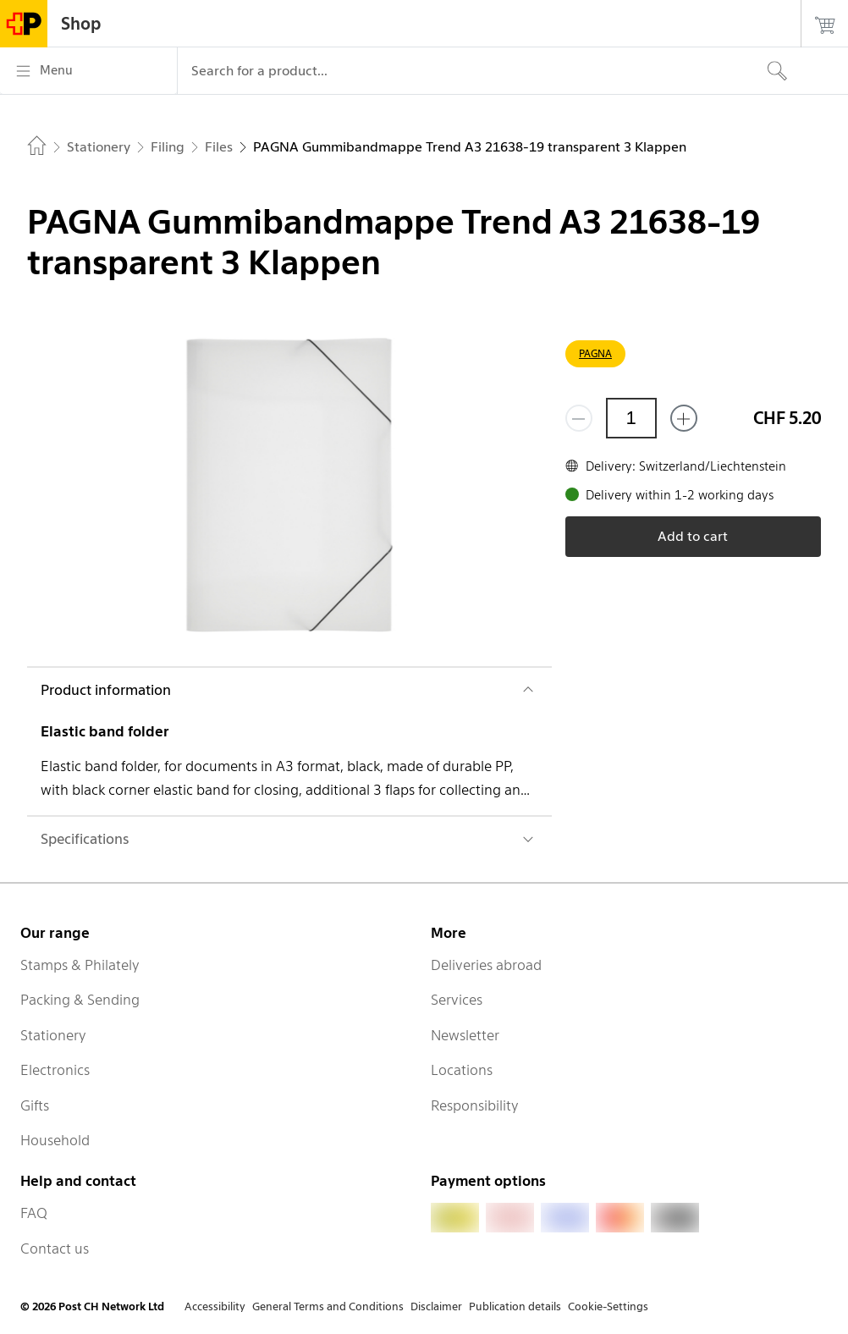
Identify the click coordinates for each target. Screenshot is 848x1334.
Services (456, 999)
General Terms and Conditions (328, 1306)
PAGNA (595, 353)
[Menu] (88, 71)
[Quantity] (631, 418)
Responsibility (475, 1105)
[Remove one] (578, 418)
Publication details (515, 1306)
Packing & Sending (80, 999)
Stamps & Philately (80, 964)
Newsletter (465, 1035)
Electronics (55, 1069)
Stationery (53, 1035)
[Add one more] (683, 418)
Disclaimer (436, 1306)
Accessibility (214, 1306)
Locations (462, 1069)
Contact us (54, 1248)
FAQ (33, 1212)
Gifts (34, 1105)
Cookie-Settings (608, 1306)
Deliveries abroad (486, 964)
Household (55, 1140)
